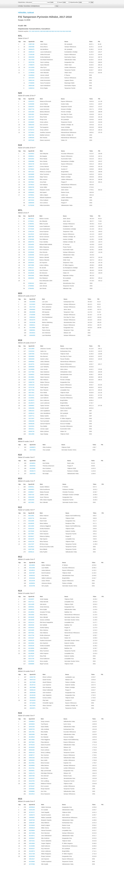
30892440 (31, 124)
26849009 (31, 278)
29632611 (31, 428)
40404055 (32, 335)
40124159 (32, 580)
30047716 (31, 109)
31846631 (31, 374)
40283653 (31, 489)
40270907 (31, 533)
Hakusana (29, 2)
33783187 (32, 786)
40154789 (32, 586)
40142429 (32, 700)
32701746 (31, 387)
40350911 (31, 487)
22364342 (31, 283)
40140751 (31, 364)
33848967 (31, 405)
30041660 (31, 275)
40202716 (31, 518)
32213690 (31, 379)
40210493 (32, 567)
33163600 (32, 301)
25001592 (31, 270)
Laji (49, 2)
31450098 (31, 104)
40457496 (31, 549)
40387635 (32, 473)
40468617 (31, 492)
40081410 (32, 752)
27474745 (31, 249)
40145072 (31, 400)
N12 (56, 31)
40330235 (31, 645)
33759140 (32, 744)
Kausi (60, 2)
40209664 (32, 830)
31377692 (31, 372)
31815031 (31, 426)
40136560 (31, 648)
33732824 (31, 132)
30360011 (32, 325)
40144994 (32, 327)
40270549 (31, 531)
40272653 (31, 502)
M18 (44, 31)
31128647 (31, 127)
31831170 (32, 773)
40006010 (32, 828)
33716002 (31, 260)
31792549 (31, 205)
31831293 (32, 809)
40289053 (32, 583)
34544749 (31, 164)
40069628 (32, 697)
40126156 (32, 695)
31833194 (31, 385)
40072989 (31, 265)
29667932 (31, 135)
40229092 (32, 468)
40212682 (32, 739)
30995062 (31, 361)
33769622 (31, 169)
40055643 (32, 807)
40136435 (31, 617)
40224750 (32, 781)
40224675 (31, 539)
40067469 (32, 775)
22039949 (31, 252)
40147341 (32, 768)
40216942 (31, 643)
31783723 (31, 130)
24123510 (31, 234)
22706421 (31, 221)
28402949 (31, 57)
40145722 (32, 685)
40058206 (31, 423)
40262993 (32, 856)
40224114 (31, 622)
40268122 (31, 413)
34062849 (31, 359)
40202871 (32, 708)
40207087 (32, 573)
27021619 (31, 257)
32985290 (31, 137)
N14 (61, 31)
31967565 (31, 353)
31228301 (31, 397)
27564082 (31, 288)
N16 (67, 31)
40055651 (32, 770)
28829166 (31, 85)
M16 (69, 31)
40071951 (31, 392)
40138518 (32, 737)
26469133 (31, 52)
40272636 (32, 450)
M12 (58, 31)
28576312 (31, 218)
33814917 (32, 859)
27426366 (32, 314)
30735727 (32, 812)
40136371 (32, 835)
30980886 (31, 161)
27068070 (31, 65)
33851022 (31, 410)
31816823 (31, 153)
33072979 (31, 77)
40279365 (32, 682)
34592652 (32, 760)
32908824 (32, 721)
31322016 (31, 351)
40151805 (31, 630)
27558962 (31, 286)
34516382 (31, 614)
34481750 (32, 677)
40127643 (32, 705)
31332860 (32, 846)
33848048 (31, 177)
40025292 (31, 625)
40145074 (32, 851)
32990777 (31, 166)
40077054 (31, 390)
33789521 (31, 195)
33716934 (32, 703)
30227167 (31, 117)
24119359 (31, 67)
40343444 (32, 578)
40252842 (31, 158)
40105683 (32, 861)
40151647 (31, 638)
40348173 (32, 471)
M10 (53, 31)
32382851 (31, 179)
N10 (50, 31)
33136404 (32, 825)
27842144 (31, 231)
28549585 (32, 312)
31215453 (32, 304)
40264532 (32, 465)
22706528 (31, 72)
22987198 (31, 44)
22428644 (31, 75)
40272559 (32, 833)
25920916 (31, 262)
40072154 (31, 197)
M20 (41, 31)
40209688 (31, 651)
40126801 (31, 377)
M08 (47, 31)
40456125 (31, 640)
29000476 (31, 49)
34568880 (32, 791)
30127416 (32, 307)
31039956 (31, 369)
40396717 (32, 755)
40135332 (31, 661)
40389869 (31, 663)
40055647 (32, 838)
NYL (30, 31)
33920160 (32, 757)
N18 (36, 31)
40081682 (32, 750)
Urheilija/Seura (35, 6)
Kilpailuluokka (74, 2)
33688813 (31, 156)
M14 (64, 31)
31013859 (31, 348)
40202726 (31, 541)
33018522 (32, 332)
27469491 (31, 223)
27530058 (31, 226)
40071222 (31, 171)
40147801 (32, 763)
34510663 (32, 843)
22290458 (31, 254)
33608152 (31, 609)
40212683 (31, 526)
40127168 (32, 853)
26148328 (31, 273)
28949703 (31, 242)
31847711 (31, 416)
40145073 (31, 403)
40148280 (31, 653)
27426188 (31, 54)
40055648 (32, 692)
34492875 (31, 106)
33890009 (31, 202)
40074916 (31, 200)
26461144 (31, 80)
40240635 (31, 523)
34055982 (32, 788)
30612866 (31, 434)
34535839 (32, 724)
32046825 (31, 122)
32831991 (31, 114)
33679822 (31, 182)
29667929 (31, 236)
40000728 (31, 431)
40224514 (32, 794)
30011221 (31, 395)
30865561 (32, 330)
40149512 (32, 570)
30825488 (32, 734)
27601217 (31, 267)
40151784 (31, 658)
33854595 (31, 408)
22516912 (31, 247)
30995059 (31, 366)
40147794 (31, 635)
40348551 (32, 463)
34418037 (31, 599)
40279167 (31, 656)
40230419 (31, 627)
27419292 (31, 70)
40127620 (31, 59)
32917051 (32, 732)
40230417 (31, 536)
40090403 (31, 192)
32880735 (31, 382)
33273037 (31, 418)
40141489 (31, 604)
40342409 (31, 497)
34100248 (32, 322)
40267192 (31, 494)
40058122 (31, 552)
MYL (38, 31)
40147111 (31, 601)
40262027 (32, 848)
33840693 (32, 309)
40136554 (31, 612)
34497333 (32, 820)
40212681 (31, 515)
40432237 (32, 778)
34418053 (32, 783)
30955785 (31, 187)
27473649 (31, 229)
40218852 (32, 565)
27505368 (31, 239)
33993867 (32, 817)
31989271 (31, 189)
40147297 (31, 544)
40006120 (32, 690)
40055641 (31, 607)
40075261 (31, 632)
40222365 (31, 521)
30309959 (31, 356)
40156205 (32, 747)
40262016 (31, 528)
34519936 (31, 619)
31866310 (31, 88)
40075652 (32, 742)
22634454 (31, 244)
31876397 (31, 119)
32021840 (31, 111)
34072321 (32, 840)
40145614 (31, 546)
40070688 (32, 687)
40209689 (31, 174)
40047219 (32, 679)
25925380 (31, 46)
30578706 (31, 62)
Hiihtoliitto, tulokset (26, 12)
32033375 (31, 101)
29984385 (31, 421)
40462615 (32, 575)
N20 (33, 31)
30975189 (31, 140)
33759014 (31, 184)
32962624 (32, 317)
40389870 (32, 447)
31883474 (32, 815)
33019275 (32, 320)
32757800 (32, 864)
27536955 (31, 83)
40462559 (31, 499)
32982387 (32, 822)
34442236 (32, 726)
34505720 (32, 729)
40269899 (32, 765)
